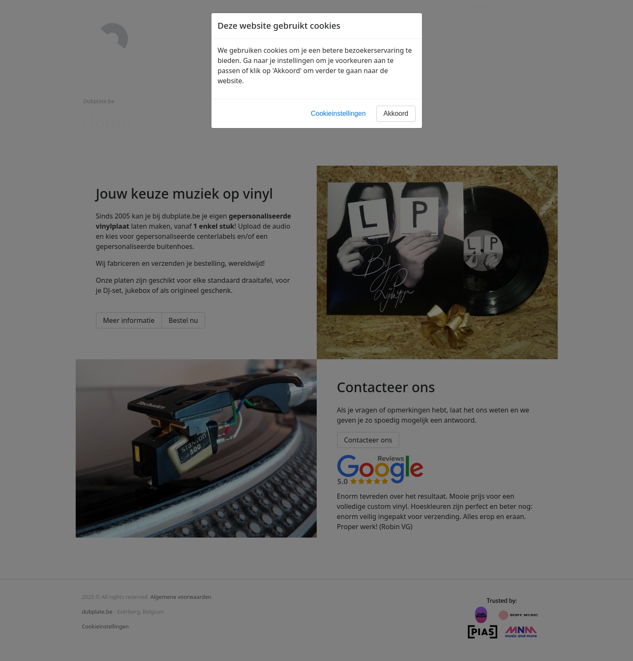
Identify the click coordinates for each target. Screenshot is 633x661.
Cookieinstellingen (338, 113)
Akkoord (396, 113)
